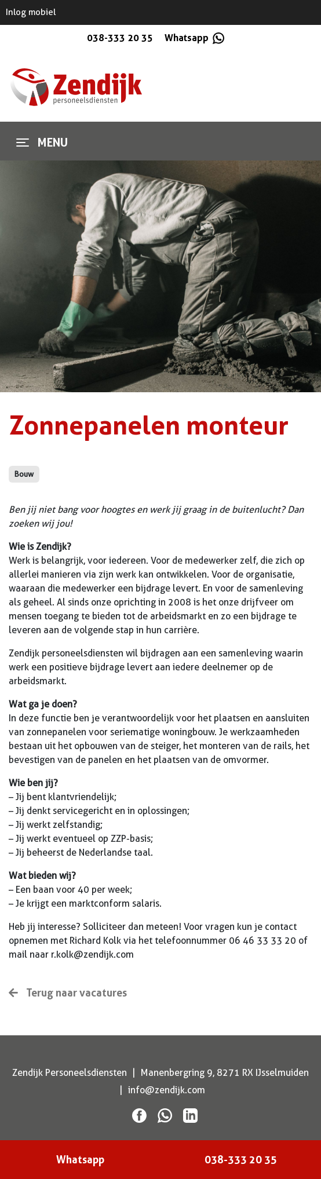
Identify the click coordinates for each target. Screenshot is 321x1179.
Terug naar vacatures (68, 992)
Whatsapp (193, 37)
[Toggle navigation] (22, 142)
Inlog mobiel (31, 12)
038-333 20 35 (120, 37)
